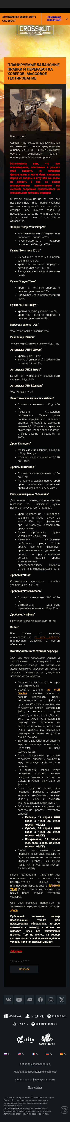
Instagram (51, 999)
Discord (29, 999)
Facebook (40, 999)
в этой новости (47, 637)
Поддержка (35, 1087)
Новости (24, 969)
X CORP (61, 999)
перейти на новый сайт (57, 19)
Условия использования (35, 1064)
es (65, 1054)
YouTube (19, 999)
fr (37, 1054)
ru (9, 1054)
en (23, 1054)
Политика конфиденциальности (35, 1079)
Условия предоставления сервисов (35, 1071)
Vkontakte (8, 999)
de (51, 1054)
